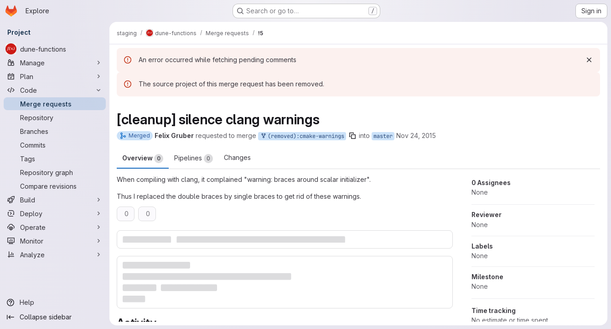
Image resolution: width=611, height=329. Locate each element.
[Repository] (55, 117)
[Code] (55, 90)
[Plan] (55, 76)
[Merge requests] (55, 103)
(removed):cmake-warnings (302, 136)
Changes (237, 157)
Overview (142, 158)
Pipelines (193, 158)
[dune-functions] (55, 48)
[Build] (55, 199)
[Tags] (55, 158)
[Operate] (55, 227)
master (383, 136)
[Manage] (55, 62)
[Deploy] (55, 213)
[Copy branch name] (352, 135)
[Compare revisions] (55, 186)
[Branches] (55, 131)
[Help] (55, 302)
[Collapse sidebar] (55, 317)
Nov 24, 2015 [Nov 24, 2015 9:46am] (416, 135)
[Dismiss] (589, 59)
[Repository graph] (55, 172)
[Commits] (55, 144)
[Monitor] (55, 240)
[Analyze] (55, 254)
